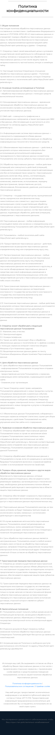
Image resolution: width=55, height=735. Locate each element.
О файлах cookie (42, 686)
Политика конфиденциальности (27, 683)
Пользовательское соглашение (19, 686)
